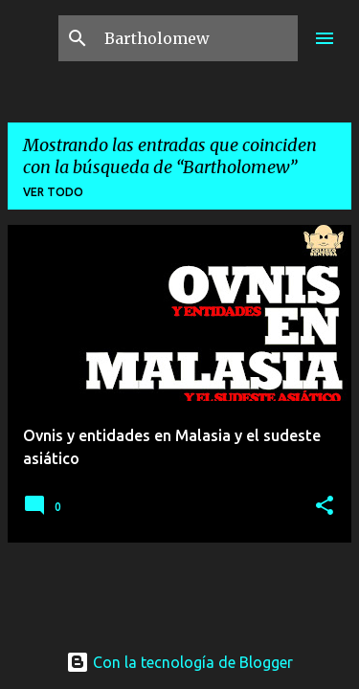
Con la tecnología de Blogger (179, 662)
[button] (324, 507)
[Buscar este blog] (197, 38)
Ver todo (53, 192)
